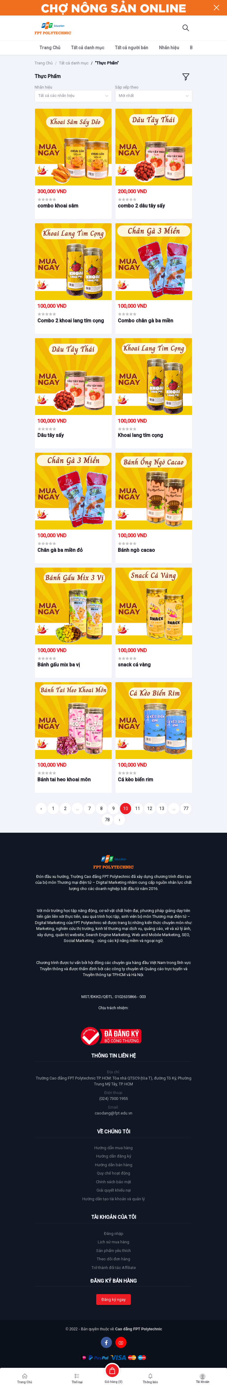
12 (149, 808)
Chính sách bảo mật (113, 1182)
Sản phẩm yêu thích (113, 1250)
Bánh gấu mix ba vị (58, 665)
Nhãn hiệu (169, 47)
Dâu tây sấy (50, 435)
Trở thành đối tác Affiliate (114, 1267)
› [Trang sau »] (119, 819)
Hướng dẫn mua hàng (113, 1147)
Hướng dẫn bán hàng (113, 1164)
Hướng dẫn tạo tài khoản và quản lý (113, 1199)
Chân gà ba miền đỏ (60, 550)
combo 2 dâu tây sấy (141, 206)
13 (161, 808)
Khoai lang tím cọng (140, 435)
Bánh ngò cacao (136, 550)
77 (185, 808)
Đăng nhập (113, 1233)
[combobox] (73, 96)
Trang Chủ (50, 47)
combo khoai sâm (57, 206)
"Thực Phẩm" (107, 63)
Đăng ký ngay (113, 1299)
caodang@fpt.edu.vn (113, 1113)
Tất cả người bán (131, 47)
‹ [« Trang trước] (41, 808)
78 (107, 819)
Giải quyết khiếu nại (113, 1190)
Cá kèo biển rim (135, 780)
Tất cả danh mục (87, 47)
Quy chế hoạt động (113, 1173)
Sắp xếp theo (127, 87)
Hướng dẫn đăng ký (113, 1156)
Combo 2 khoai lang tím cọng (70, 321)
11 (137, 808)
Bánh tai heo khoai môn (64, 780)
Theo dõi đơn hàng (113, 1259)
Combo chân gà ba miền (145, 321)
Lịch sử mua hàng (113, 1242)
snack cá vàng (134, 665)
